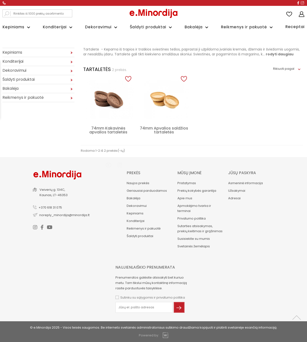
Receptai (295, 27)
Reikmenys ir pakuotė (247, 27)
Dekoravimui (102, 27)
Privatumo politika (191, 218)
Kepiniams (16, 27)
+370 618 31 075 (50, 207)
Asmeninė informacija (245, 183)
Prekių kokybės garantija (196, 190)
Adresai (234, 198)
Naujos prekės (137, 183)
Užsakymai (236, 190)
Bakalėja (197, 27)
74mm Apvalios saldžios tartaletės (164, 130)
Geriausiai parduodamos (146, 190)
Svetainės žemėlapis (193, 246)
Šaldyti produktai (151, 27)
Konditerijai (58, 27)
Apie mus (184, 198)
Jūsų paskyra (242, 173)
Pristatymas (186, 183)
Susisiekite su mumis (193, 238)
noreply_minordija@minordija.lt (65, 215)
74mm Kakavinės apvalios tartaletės (108, 130)
